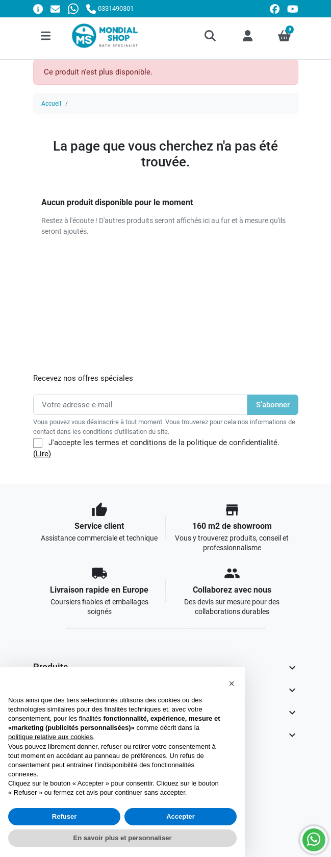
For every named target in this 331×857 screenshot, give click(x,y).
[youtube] (292, 9)
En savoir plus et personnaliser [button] (122, 838)
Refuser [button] (64, 816)
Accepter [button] (180, 816)
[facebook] (274, 9)
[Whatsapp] (73, 8)
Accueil (51, 103)
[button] (211, 35)
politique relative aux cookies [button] (50, 737)
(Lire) (42, 453)
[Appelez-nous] (109, 8)
